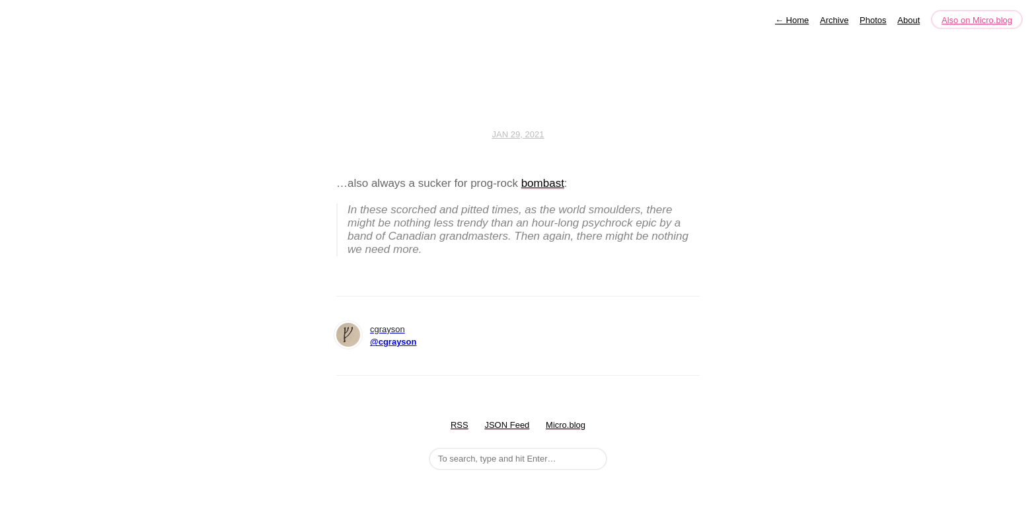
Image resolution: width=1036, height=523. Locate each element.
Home (792, 20)
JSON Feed (506, 425)
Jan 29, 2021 (518, 134)
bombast (542, 183)
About (908, 20)
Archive (834, 20)
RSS (459, 425)
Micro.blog (565, 425)
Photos (873, 20)
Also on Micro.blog (977, 20)
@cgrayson (393, 342)
